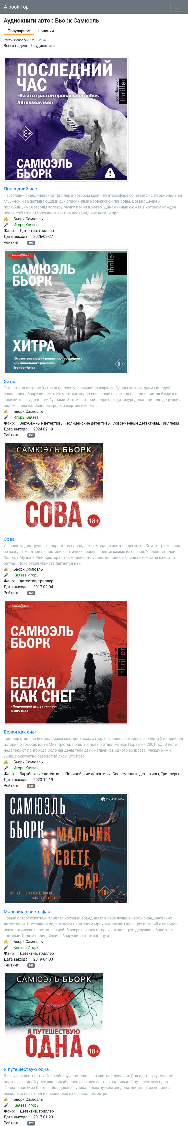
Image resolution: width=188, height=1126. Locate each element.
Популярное (19, 31)
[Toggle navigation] (177, 7)
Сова (9, 539)
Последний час (20, 189)
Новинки (46, 31)
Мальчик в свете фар (27, 911)
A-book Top (16, 7)
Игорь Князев (26, 224)
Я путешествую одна (26, 1069)
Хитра (10, 381)
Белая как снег (20, 732)
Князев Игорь (26, 575)
